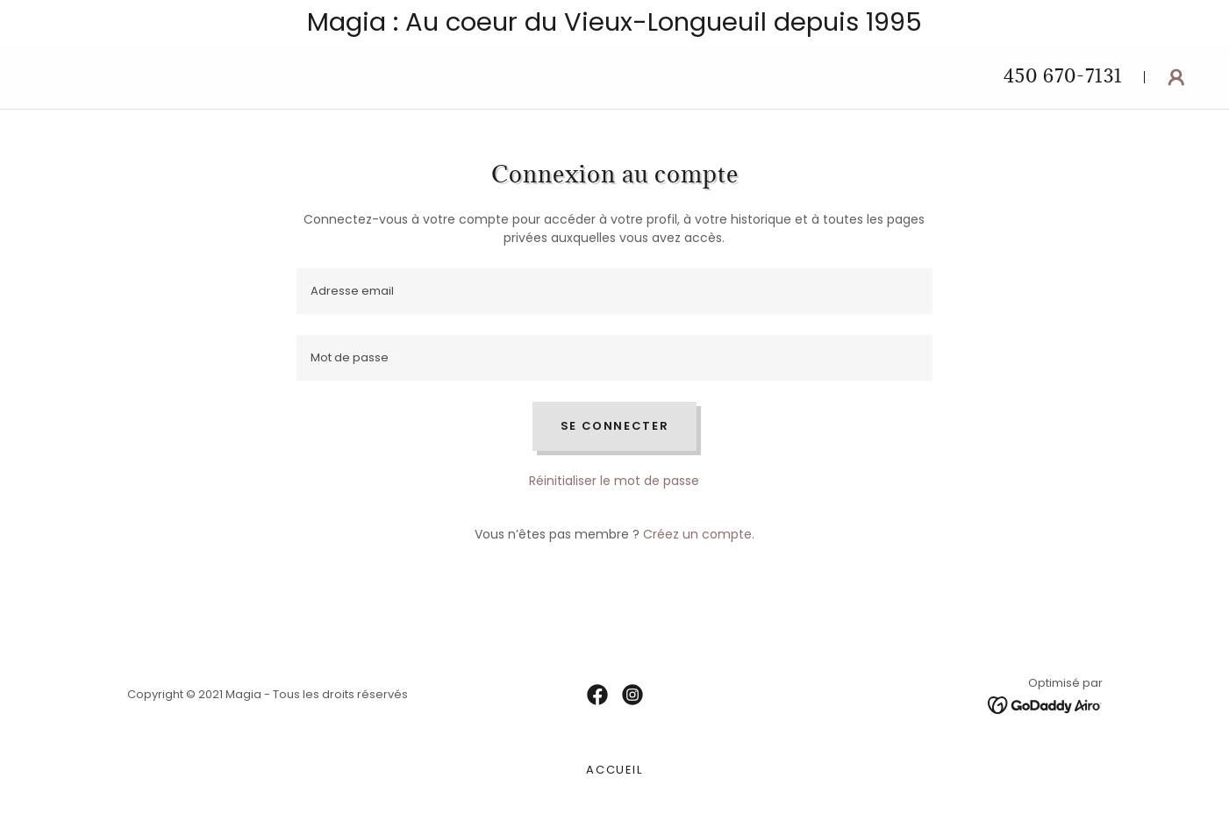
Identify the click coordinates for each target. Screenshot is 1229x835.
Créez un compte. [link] (698, 534)
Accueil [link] (614, 769)
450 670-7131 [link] (1063, 76)
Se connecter (615, 426)
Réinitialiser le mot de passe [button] (614, 480)
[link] (597, 694)
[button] (1176, 77)
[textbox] (614, 291)
